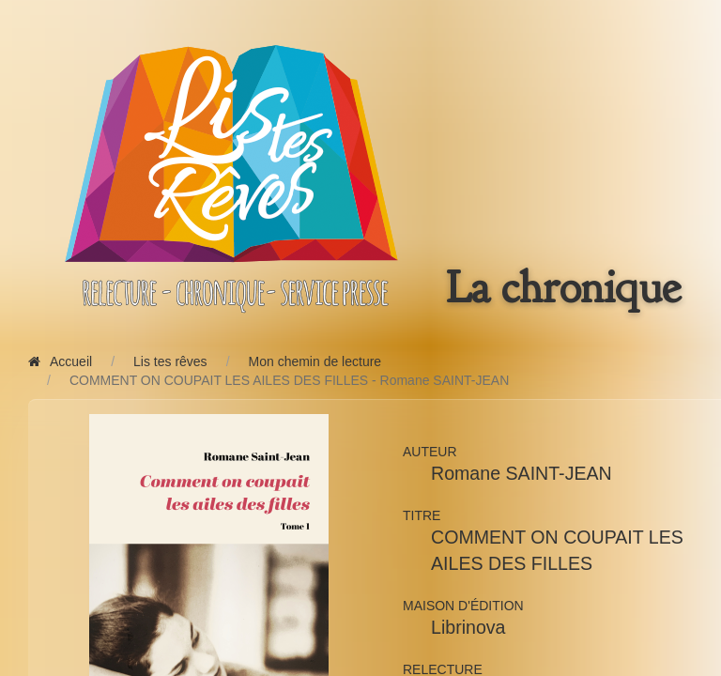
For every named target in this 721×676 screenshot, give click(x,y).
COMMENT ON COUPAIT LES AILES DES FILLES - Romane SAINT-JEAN (289, 380)
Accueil (60, 361)
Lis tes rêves (170, 361)
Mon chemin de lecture (315, 361)
